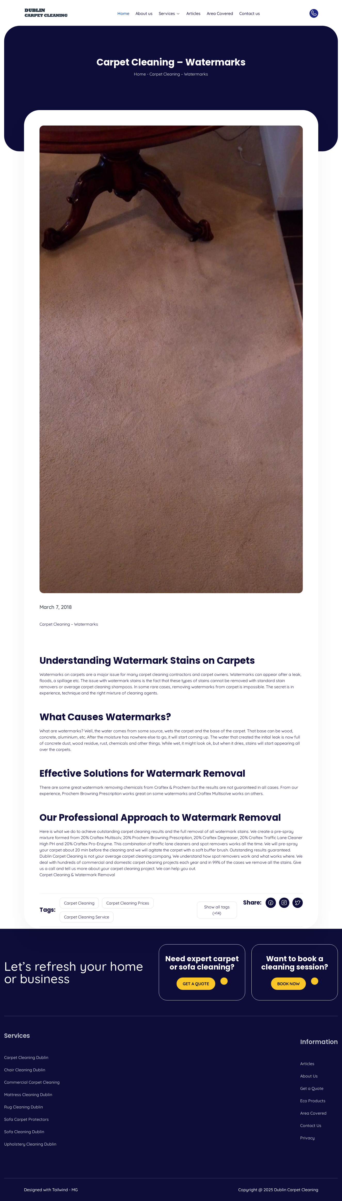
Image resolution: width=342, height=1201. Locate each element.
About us (144, 13)
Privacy (307, 1137)
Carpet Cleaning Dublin (26, 1057)
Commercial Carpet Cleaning (32, 1082)
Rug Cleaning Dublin (23, 1106)
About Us (309, 1076)
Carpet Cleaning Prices (127, 903)
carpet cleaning (153, 674)
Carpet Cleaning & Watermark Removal (77, 874)
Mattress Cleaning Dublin (28, 1094)
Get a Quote (311, 1088)
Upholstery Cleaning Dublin (30, 1144)
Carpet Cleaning (79, 903)
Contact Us (310, 1125)
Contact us (249, 13)
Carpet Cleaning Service (86, 917)
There (45, 787)
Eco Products (312, 1100)
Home (123, 13)
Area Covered (220, 13)
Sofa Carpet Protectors (26, 1119)
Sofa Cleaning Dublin (24, 1131)
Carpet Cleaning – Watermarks (68, 624)
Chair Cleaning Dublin (24, 1069)
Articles (193, 13)
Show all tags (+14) (217, 910)
